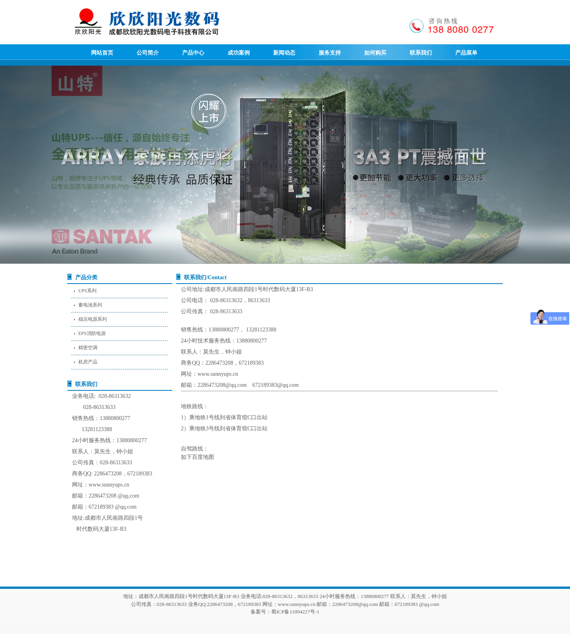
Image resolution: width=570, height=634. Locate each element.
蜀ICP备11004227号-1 (295, 612)
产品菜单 (466, 53)
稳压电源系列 (92, 319)
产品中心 (193, 53)
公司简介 (148, 53)
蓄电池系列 (90, 305)
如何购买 (375, 53)
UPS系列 (87, 290)
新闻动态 (284, 53)
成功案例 (239, 53)
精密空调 (87, 347)
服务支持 (330, 53)
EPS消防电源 (92, 333)
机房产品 (87, 362)
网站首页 (102, 53)
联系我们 (421, 53)
